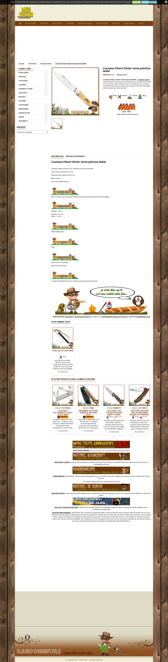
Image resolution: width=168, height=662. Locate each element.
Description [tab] (57, 156)
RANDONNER (129, 23)
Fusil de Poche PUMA (88, 350)
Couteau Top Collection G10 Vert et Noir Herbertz (114, 413)
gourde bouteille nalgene (133, 507)
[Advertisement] (84, 43)
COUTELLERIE (23, 105)
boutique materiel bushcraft (132, 513)
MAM (125, 75)
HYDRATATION (102, 23)
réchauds (69, 317)
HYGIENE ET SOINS (85, 23)
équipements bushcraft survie (114, 317)
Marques (21, 127)
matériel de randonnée (120, 450)
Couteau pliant (143, 80)
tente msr (138, 515)
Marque (120, 75)
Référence (107, 75)
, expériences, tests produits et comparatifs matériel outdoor (89, 507)
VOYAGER (22, 101)
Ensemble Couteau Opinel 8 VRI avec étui (88, 412)
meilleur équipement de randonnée (98, 481)
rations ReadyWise (123, 521)
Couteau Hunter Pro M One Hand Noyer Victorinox (139, 412)
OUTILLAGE (23, 93)
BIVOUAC (116, 23)
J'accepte (136, 2)
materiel (101, 462)
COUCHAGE (57, 23)
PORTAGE (44, 23)
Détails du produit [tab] (75, 156)
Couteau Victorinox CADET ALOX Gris (63, 412)
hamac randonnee (137, 476)
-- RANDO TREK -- (25, 68)
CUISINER (69, 23)
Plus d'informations (149, 2)
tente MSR (106, 509)
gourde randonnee (102, 517)
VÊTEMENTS (23, 121)
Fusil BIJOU (63, 350)
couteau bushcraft (135, 462)
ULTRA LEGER (30, 23)
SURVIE (141, 23)
